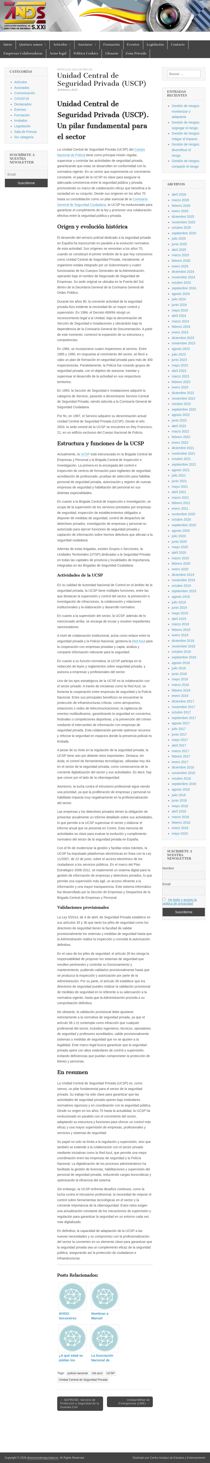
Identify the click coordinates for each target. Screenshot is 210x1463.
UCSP (85, 454)
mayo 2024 (180, 310)
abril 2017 (179, 745)
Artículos (60, 45)
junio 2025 (179, 244)
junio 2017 (179, 734)
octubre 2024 (181, 282)
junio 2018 (179, 674)
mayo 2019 (180, 613)
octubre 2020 (181, 519)
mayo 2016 (180, 806)
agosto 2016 (181, 789)
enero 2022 (180, 442)
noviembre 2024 (183, 277)
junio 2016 (179, 800)
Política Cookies (86, 53)
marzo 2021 (180, 497)
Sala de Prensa (82, 69)
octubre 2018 (181, 652)
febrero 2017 (181, 756)
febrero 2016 (181, 822)
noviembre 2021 (183, 453)
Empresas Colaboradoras (23, 53)
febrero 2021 (181, 503)
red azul (97, 1373)
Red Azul (138, 641)
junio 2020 (179, 541)
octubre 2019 (181, 586)
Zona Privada (136, 53)
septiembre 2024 (184, 288)
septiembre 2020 (184, 525)
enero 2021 (180, 508)
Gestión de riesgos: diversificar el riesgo (186, 149)
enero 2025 (180, 266)
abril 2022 (179, 426)
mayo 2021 (180, 486)
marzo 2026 (180, 200)
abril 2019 (179, 619)
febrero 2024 (181, 327)
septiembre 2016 (184, 784)
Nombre (168, 868)
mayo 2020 (180, 547)
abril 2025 (179, 250)
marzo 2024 (180, 321)
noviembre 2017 (183, 707)
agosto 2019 (181, 596)
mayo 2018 (180, 679)
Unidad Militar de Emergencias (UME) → (134, 1401)
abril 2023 (179, 371)
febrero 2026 (181, 206)
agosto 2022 (181, 415)
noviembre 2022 (183, 398)
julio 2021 (179, 475)
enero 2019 (180, 635)
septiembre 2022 (184, 409)
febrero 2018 (181, 690)
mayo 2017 (180, 740)
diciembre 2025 (183, 216)
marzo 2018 (180, 685)
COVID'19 (21, 98)
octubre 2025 (181, 227)
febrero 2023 (181, 382)
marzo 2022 (180, 431)
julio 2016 (179, 795)
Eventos (133, 45)
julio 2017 (179, 729)
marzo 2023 (180, 376)
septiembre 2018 (184, 657)
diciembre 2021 (183, 448)
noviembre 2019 (183, 580)
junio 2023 (179, 360)
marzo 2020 (180, 558)
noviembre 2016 (183, 773)
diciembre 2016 (183, 767)
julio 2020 (179, 536)
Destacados (23, 104)
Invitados (20, 120)
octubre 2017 (181, 712)
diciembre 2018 (183, 641)
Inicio (8, 45)
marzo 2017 (180, 751)
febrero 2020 (181, 563)
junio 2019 (179, 607)
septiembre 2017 (184, 718)
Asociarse (85, 45)
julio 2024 (179, 299)
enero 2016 (180, 828)
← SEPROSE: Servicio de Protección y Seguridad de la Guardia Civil (79, 1403)
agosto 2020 (181, 531)
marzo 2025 (180, 255)
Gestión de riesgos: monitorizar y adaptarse (186, 111)
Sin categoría (24, 137)
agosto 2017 (181, 723)
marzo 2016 (180, 817)
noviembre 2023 (183, 343)
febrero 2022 (181, 437)
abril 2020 (179, 552)
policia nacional (78, 1373)
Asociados (21, 88)
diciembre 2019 (183, 575)
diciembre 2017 (183, 701)
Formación (111, 45)
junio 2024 (179, 305)
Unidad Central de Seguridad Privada (83, 1379)
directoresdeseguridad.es (42, 1458)
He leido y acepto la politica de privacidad (179, 901)
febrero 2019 (181, 630)
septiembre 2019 (184, 591)
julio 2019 (179, 602)
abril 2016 (179, 811)
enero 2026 (180, 211)
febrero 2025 (181, 261)
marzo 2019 (180, 624)
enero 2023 (180, 387)
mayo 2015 (180, 833)
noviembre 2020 (183, 514)
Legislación (155, 45)
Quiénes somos (31, 45)
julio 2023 (179, 354)
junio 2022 (179, 420)
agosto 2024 (181, 294)
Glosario (111, 53)
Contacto (178, 45)
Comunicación (24, 93)
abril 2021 (179, 492)
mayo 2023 (180, 365)
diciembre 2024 (183, 271)
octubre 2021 (181, 459)
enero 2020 (180, 569)
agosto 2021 (181, 470)
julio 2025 (179, 238)
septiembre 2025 (184, 233)
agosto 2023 (181, 349)
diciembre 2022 (183, 393)
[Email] (26, 174)
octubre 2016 (181, 778)
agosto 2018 (181, 663)
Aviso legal (58, 53)
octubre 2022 (181, 404)
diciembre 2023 (183, 338)
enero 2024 (180, 332)
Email (166, 884)
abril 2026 (179, 194)
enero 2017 (180, 762)
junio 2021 (179, 481)
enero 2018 (180, 696)
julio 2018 (179, 668)
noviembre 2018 (183, 646)
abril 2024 (179, 316)
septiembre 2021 (184, 464)
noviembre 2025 (183, 222)
